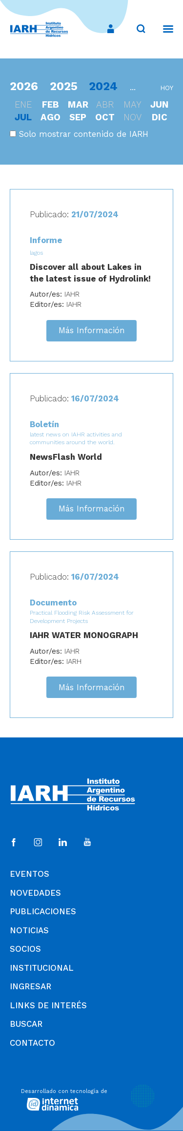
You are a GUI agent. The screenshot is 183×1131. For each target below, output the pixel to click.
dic (159, 117)
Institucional (42, 968)
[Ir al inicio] (39, 29)
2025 (64, 86)
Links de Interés (48, 1005)
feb (50, 104)
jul (23, 117)
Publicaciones (43, 911)
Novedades (35, 893)
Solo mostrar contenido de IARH (79, 134)
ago (51, 117)
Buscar (26, 1024)
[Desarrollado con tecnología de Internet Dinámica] (92, 1098)
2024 (103, 86)
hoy (166, 88)
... (133, 87)
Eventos (29, 874)
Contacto (32, 1043)
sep (77, 117)
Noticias (29, 930)
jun (159, 104)
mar (78, 104)
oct (105, 117)
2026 (24, 86)
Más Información (92, 330)
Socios (25, 949)
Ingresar (30, 986)
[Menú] (163, 29)
